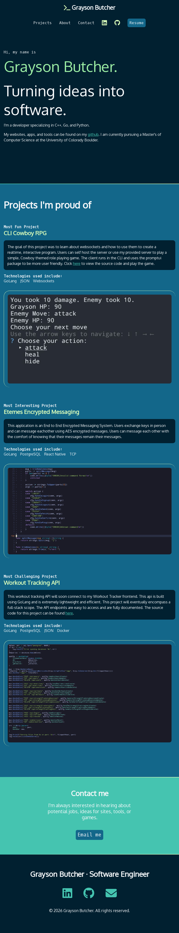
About (65, 22)
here (76, 263)
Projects (42, 22)
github (93, 134)
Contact (86, 22)
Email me (89, 835)
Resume (136, 22)
